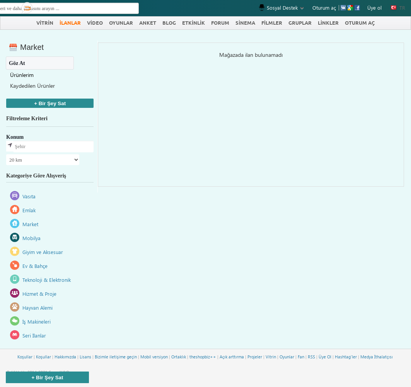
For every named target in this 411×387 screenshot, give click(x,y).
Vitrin (271, 357)
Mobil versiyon (154, 357)
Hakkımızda (65, 357)
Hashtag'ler (346, 357)
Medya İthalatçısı (376, 357)
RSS (311, 357)
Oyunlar (287, 357)
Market (30, 224)
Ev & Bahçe (35, 266)
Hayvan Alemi (37, 307)
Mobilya (31, 238)
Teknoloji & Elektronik (46, 279)
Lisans (85, 357)
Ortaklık (178, 357)
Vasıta (29, 196)
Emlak (29, 210)
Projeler (254, 357)
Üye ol (374, 7)
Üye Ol (325, 357)
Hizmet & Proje (39, 293)
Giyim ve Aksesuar (42, 252)
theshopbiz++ (202, 357)
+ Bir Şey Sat (50, 103)
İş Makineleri (36, 321)
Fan (301, 357)
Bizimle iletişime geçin (116, 357)
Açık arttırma (232, 357)
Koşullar (24, 357)
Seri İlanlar (34, 335)
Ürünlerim (22, 74)
